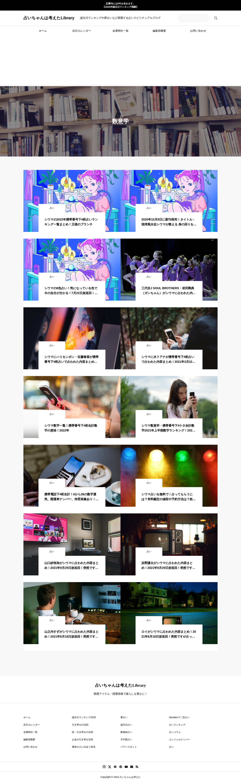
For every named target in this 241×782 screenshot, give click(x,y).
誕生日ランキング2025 (84, 717)
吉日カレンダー (81, 30)
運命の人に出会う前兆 (83, 746)
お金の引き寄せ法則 (82, 739)
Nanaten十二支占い (179, 717)
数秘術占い (126, 732)
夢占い (124, 717)
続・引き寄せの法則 (82, 732)
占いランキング (177, 724)
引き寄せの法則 (80, 724)
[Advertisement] (120, 61)
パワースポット (128, 746)
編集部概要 (159, 30)
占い (171, 746)
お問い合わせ (198, 30)
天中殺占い (126, 739)
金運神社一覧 (120, 30)
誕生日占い (126, 724)
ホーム (43, 30)
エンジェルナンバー (179, 739)
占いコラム (175, 732)
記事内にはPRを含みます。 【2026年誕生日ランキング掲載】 (120, 5)
